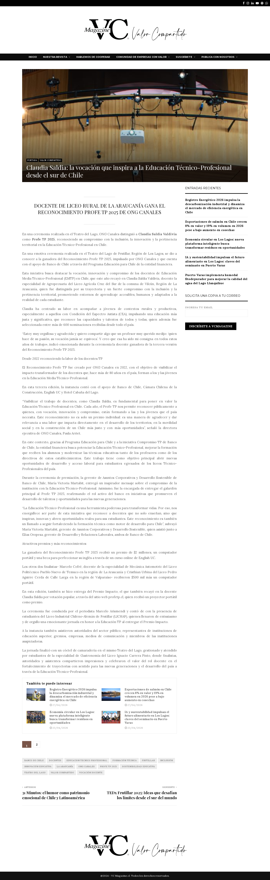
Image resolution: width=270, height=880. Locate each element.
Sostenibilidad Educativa (138, 766)
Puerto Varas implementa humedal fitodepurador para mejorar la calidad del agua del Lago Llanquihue (216, 279)
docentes (55, 760)
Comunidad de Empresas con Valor (141, 56)
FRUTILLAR (148, 760)
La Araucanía (65, 766)
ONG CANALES (86, 766)
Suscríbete (184, 56)
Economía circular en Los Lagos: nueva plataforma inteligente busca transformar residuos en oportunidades (72, 717)
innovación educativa (37, 766)
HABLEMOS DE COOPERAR (93, 56)
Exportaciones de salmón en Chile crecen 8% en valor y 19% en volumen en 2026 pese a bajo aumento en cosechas (148, 695)
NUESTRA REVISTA (55, 56)
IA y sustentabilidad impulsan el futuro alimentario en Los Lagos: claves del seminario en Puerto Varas (147, 717)
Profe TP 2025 (108, 766)
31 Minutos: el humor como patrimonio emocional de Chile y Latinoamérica (55, 795)
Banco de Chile (34, 760)
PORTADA (32, 160)
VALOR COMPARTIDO (50, 160)
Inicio (33, 56)
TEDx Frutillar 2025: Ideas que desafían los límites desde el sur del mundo (142, 795)
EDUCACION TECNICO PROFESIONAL (86, 760)
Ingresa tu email (216, 310)
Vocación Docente (90, 772)
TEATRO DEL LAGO (35, 772)
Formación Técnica (124, 760)
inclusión (166, 760)
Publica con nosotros (217, 56)
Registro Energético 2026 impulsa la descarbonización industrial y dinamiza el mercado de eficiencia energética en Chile (73, 695)
